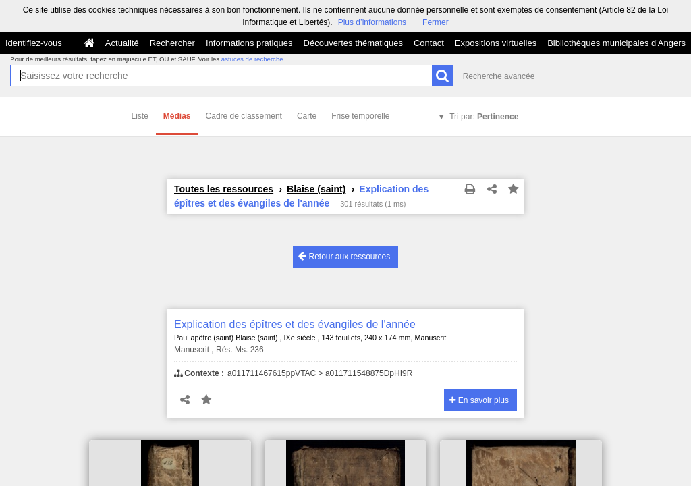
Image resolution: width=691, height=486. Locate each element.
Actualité (122, 43)
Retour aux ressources (344, 256)
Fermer (435, 22)
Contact (429, 43)
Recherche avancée (499, 76)
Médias (177, 116)
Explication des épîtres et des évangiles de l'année (295, 324)
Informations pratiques (249, 43)
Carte (306, 116)
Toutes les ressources (223, 189)
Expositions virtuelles (495, 43)
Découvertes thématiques (353, 43)
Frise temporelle (360, 116)
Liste (140, 116)
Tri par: (483, 117)
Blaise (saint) (316, 189)
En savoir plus (479, 400)
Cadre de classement (244, 116)
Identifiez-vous (33, 43)
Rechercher (172, 43)
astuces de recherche (252, 59)
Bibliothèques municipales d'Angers (616, 43)
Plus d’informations (372, 22)
